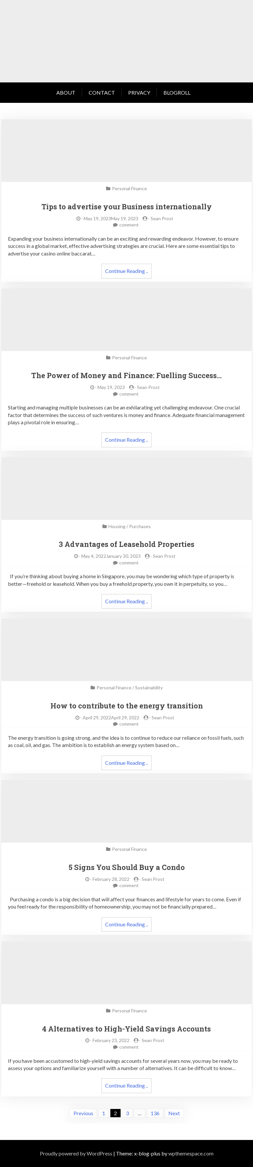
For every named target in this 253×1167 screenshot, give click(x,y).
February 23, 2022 (111, 1040)
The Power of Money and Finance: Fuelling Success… (126, 375)
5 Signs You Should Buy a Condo (127, 867)
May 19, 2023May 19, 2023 (111, 218)
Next (174, 1113)
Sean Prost (162, 218)
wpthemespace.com (190, 1153)
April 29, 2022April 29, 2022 (111, 717)
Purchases (140, 526)
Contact (102, 92)
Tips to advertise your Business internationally (127, 206)
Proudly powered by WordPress (76, 1153)
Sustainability (149, 687)
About (65, 92)
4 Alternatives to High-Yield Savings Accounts (126, 1028)
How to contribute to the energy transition (126, 705)
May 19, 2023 (111, 387)
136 (155, 1113)
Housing (117, 526)
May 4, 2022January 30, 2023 (111, 556)
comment (129, 224)
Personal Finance (129, 188)
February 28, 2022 (111, 879)
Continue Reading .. (126, 271)
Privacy (139, 92)
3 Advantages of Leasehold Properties (126, 544)
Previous (83, 1113)
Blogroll (176, 92)
